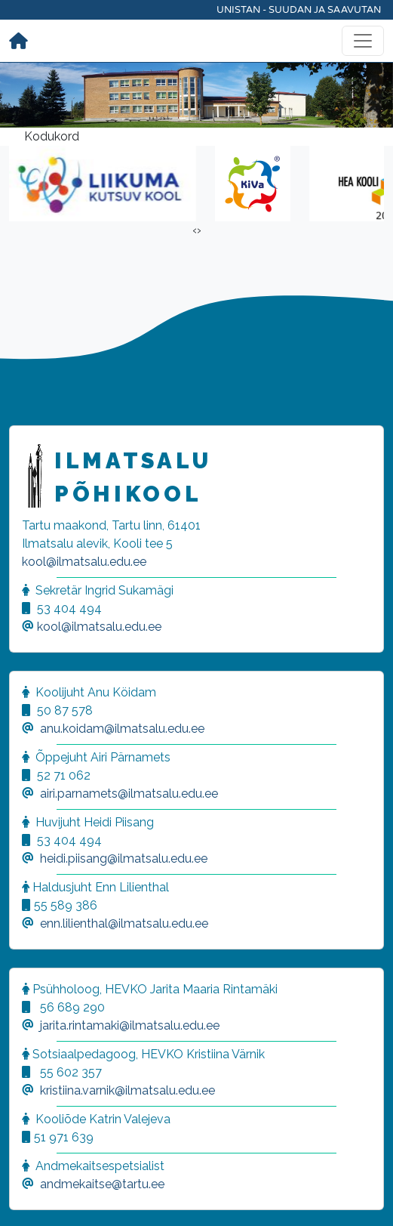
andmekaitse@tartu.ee (102, 1184)
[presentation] (194, 230)
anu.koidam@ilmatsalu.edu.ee (122, 728)
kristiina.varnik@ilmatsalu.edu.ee (127, 1090)
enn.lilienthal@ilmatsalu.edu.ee (124, 923)
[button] (30, 1196)
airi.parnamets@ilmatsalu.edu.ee (129, 793)
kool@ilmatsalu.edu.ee (84, 561)
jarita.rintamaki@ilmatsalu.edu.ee (130, 1025)
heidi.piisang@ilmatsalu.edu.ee (123, 858)
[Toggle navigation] (363, 41)
